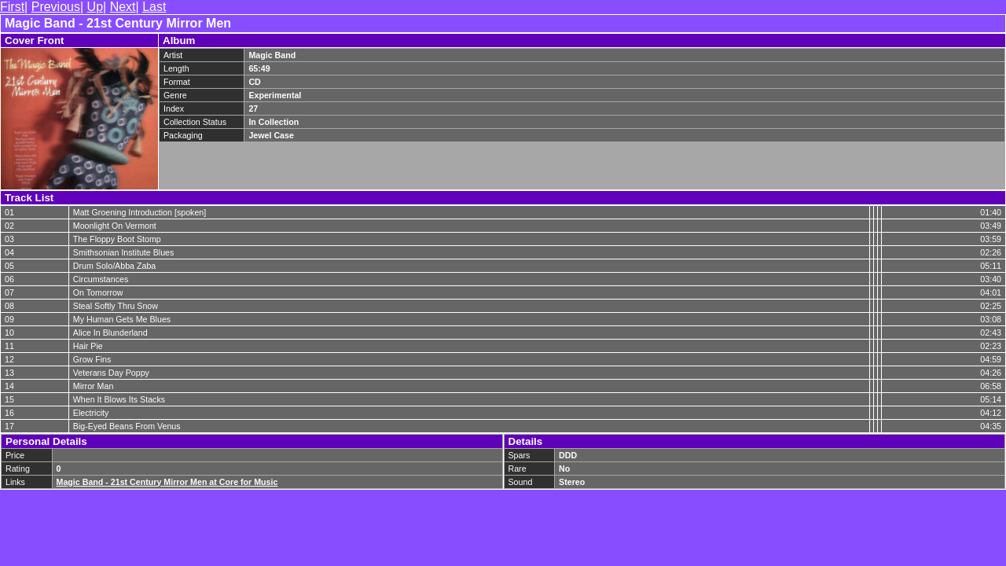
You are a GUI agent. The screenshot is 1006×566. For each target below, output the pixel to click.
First (12, 6)
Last (154, 6)
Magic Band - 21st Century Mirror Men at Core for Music (167, 482)
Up (95, 6)
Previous (55, 6)
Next (123, 6)
